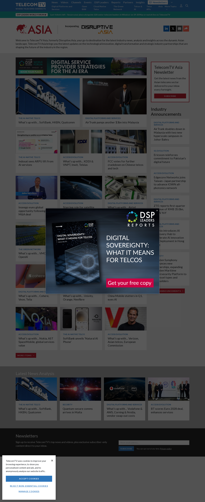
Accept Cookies (29, 478)
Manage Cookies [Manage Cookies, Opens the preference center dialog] (29, 491)
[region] (29, 477)
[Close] (52, 460)
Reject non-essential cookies (29, 486)
